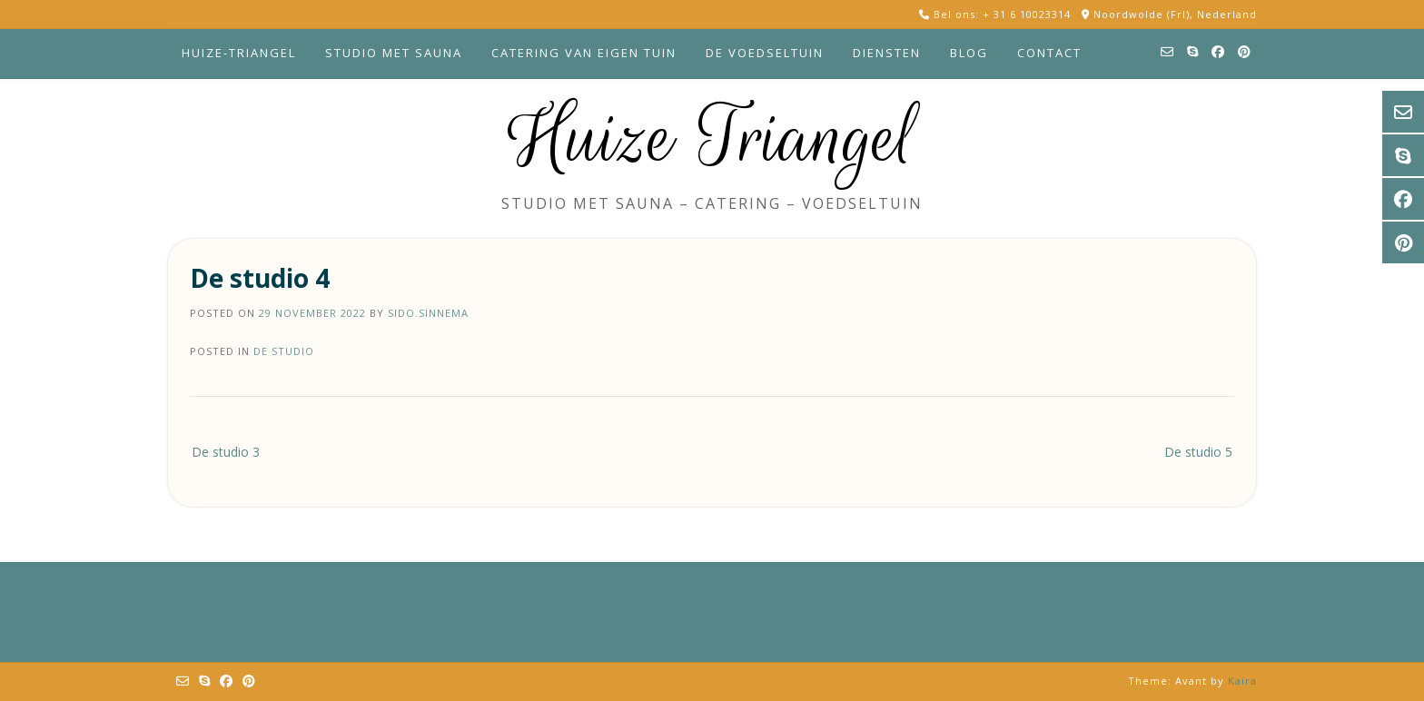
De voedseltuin (765, 52)
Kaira (1242, 680)
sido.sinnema (428, 313)
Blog (969, 52)
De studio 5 (1198, 451)
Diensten (887, 52)
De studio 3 (226, 451)
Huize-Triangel (239, 52)
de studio (283, 351)
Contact (1049, 52)
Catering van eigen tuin (584, 52)
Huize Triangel (712, 138)
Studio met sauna (393, 52)
